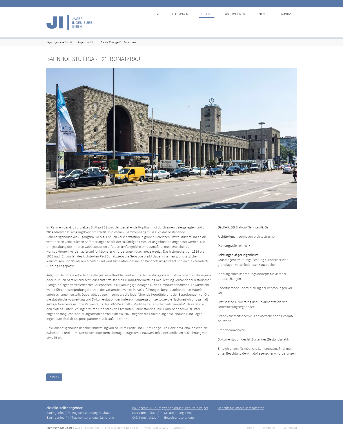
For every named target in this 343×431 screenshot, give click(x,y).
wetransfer (179, 427)
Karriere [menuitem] (266, 22)
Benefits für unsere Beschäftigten (241, 408)
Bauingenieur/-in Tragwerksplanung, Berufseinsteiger (170, 408)
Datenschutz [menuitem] (290, 427)
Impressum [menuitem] (269, 427)
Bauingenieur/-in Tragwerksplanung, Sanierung (80, 417)
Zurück (54, 377)
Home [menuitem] (162, 22)
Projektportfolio (86, 42)
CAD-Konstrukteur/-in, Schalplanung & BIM (162, 412)
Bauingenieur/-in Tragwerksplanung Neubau (78, 412)
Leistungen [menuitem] (185, 22)
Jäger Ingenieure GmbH (59, 42)
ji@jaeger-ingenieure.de (125, 427)
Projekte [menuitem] (211, 22)
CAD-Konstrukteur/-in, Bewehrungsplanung (163, 417)
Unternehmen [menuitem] (239, 22)
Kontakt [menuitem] (290, 22)
